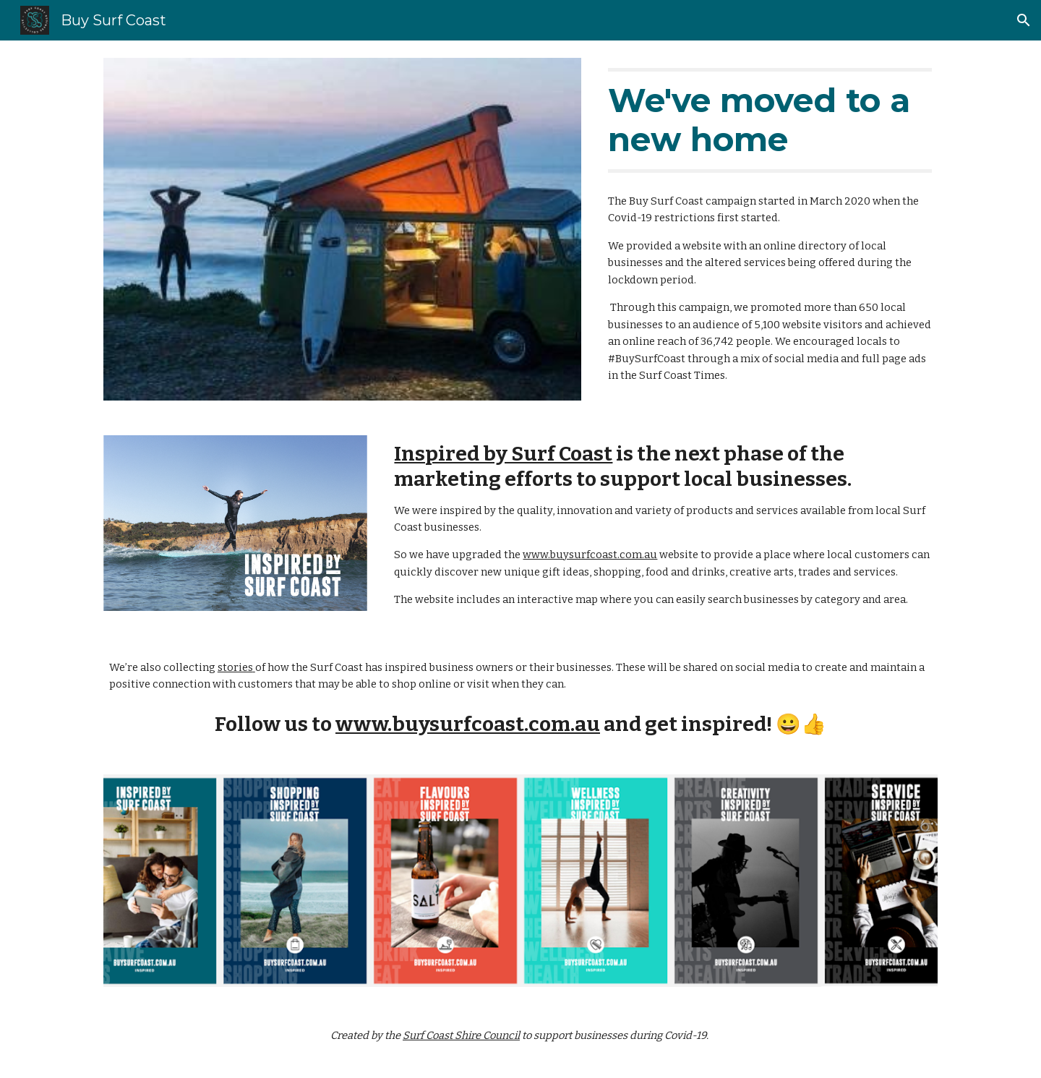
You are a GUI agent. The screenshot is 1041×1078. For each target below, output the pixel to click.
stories (235, 667)
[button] (1023, 20)
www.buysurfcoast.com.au (590, 554)
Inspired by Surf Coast (503, 454)
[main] (770, 120)
